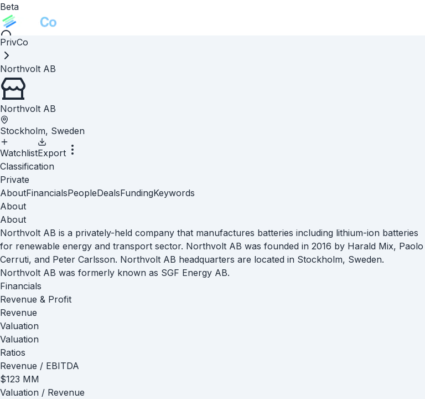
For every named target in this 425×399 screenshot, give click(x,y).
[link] (28, 68)
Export (52, 147)
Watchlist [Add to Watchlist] (19, 147)
